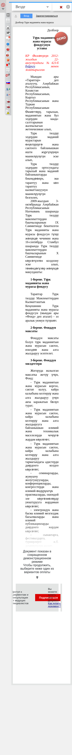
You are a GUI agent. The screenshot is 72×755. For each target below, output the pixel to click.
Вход (26, 16)
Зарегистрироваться (47, 16)
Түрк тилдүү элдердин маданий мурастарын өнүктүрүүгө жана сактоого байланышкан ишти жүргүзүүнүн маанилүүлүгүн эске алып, (42, 147)
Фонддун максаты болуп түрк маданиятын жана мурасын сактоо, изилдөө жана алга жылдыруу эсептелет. (42, 345)
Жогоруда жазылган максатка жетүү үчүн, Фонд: (42, 374)
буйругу (30, 66)
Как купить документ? (54, 605)
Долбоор (53, 30)
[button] (3, 6)
